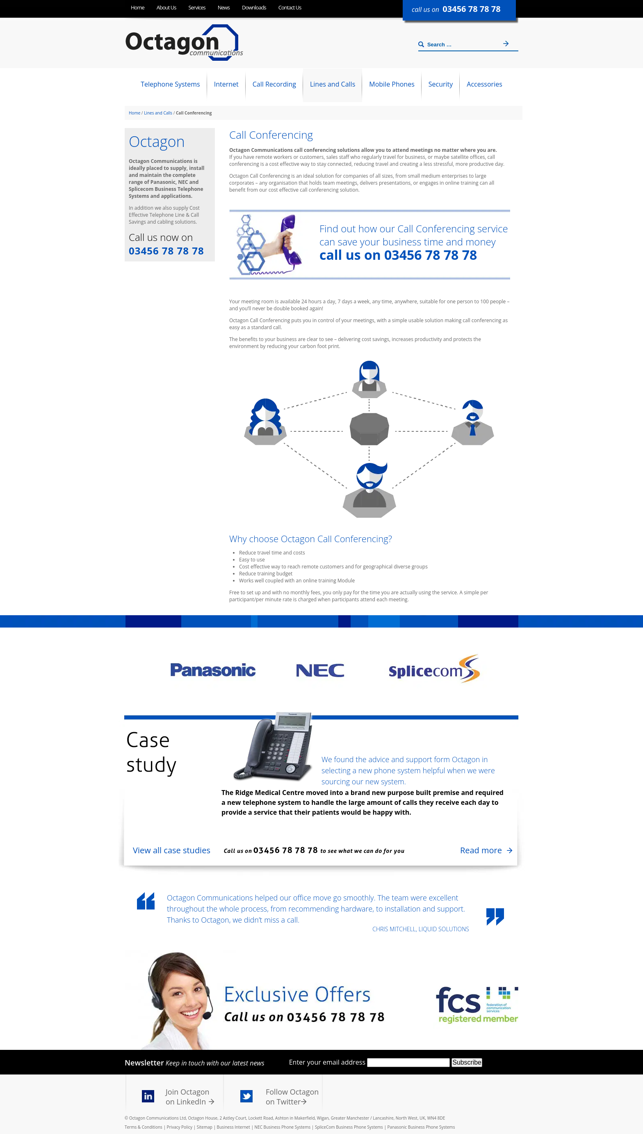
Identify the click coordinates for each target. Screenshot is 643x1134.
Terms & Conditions (143, 1127)
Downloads (254, 7)
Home (137, 7)
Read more (481, 850)
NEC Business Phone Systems (282, 1127)
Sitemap (204, 1127)
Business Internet (233, 1127)
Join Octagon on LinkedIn (188, 1097)
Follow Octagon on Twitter (292, 1097)
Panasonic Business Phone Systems (421, 1127)
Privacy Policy (179, 1127)
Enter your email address (327, 1062)
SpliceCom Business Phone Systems (349, 1127)
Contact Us (289, 7)
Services (196, 7)
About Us (166, 7)
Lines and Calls (158, 113)
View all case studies (171, 850)
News (224, 7)
